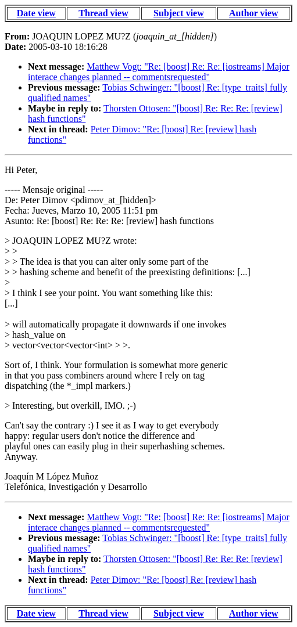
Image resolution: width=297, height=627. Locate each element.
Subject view (178, 13)
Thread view (103, 13)
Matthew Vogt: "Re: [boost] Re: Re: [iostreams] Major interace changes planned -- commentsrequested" (158, 72)
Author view (253, 13)
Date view (36, 13)
